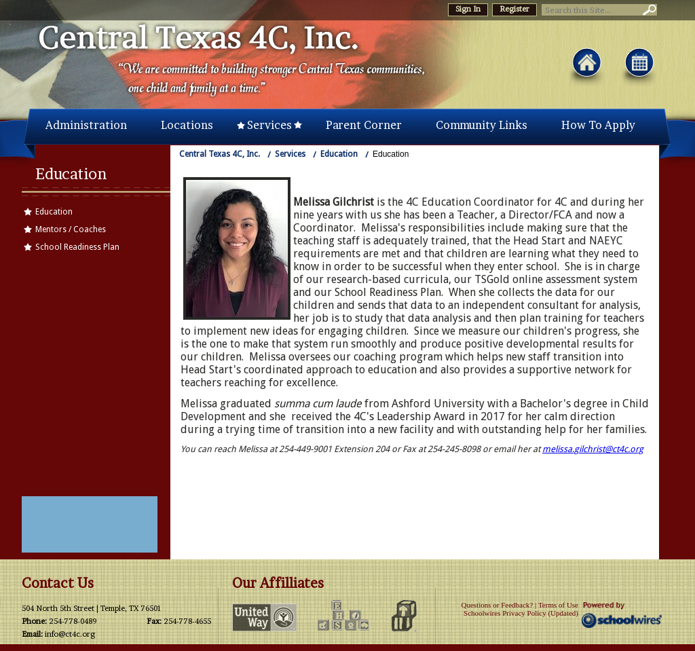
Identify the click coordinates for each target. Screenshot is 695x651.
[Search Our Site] (591, 10)
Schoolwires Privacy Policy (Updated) (521, 613)
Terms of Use (558, 605)
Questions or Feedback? (497, 605)
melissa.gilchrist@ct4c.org (592, 449)
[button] (648, 10)
